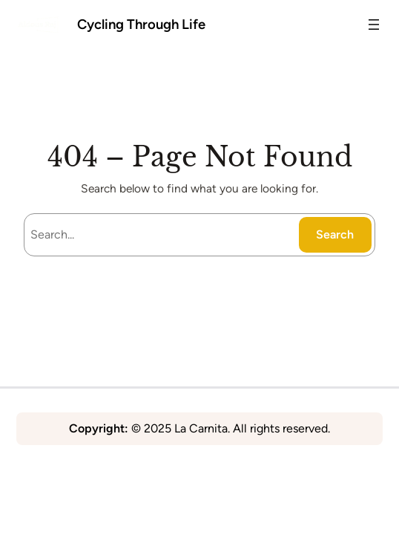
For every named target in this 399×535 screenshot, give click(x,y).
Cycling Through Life (141, 24)
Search (335, 234)
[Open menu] (374, 24)
